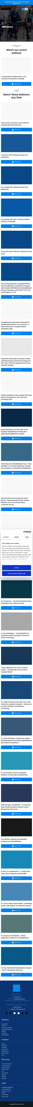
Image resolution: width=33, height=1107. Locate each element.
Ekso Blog (4, 1047)
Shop (14, 6)
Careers (3, 1044)
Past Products (5, 1035)
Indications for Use (6, 1091)
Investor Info (5, 1049)
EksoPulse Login (6, 1067)
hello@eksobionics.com (19, 999)
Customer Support (28, 6)
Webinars (4, 1078)
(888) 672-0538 (17, 1007)
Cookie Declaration (6, 1089)
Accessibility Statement (7, 1087)
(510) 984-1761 (17, 997)
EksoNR (3, 1031)
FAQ (3, 1071)
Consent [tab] (6, 537)
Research (4, 1074)
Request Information (19, 6)
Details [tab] (16, 537)
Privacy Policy (5, 1094)
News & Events (5, 1051)
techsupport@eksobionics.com (18, 1009)
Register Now (16, 84)
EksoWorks (4, 1033)
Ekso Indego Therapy (7, 1029)
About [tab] (27, 537)
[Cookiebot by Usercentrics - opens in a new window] (23, 532)
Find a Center (8, 6)
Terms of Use (5, 1096)
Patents (3, 1092)
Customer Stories (6, 1065)
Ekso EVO (4, 1025)
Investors (3, 6)
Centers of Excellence (7, 1063)
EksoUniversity (5, 1069)
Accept (16, 567)
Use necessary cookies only (16, 573)
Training (4, 1076)
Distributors (4, 1045)
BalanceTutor (5, 1024)
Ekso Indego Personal (7, 1027)
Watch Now (16, 129)
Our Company (5, 1053)
